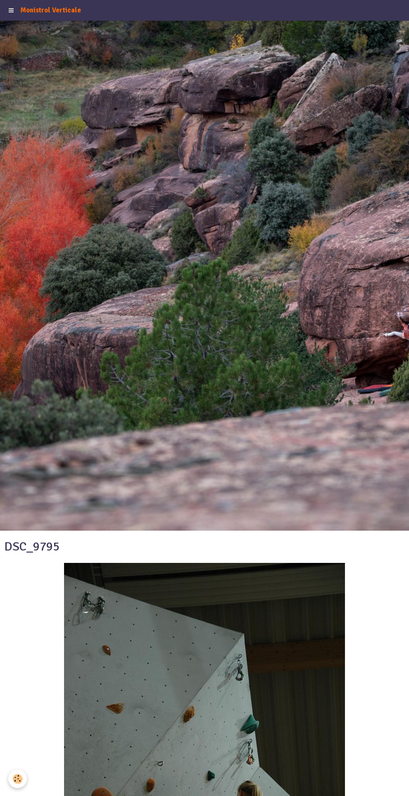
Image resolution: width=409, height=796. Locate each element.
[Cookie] (17, 779)
